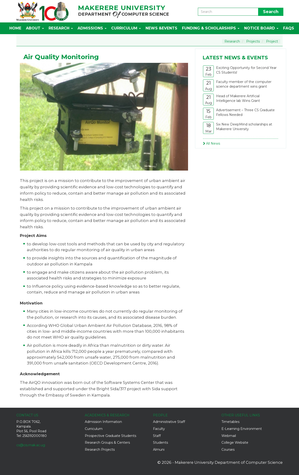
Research (61, 28)
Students (160, 442)
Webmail (228, 436)
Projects (253, 41)
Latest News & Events (235, 58)
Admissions (92, 28)
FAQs (288, 28)
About (35, 28)
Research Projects (100, 449)
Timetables (230, 422)
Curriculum (126, 28)
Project (272, 41)
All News (211, 143)
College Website (234, 442)
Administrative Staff (169, 422)
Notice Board (261, 28)
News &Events (161, 28)
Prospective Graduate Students (110, 436)
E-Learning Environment (241, 429)
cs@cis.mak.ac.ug (30, 445)
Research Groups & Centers (107, 442)
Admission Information (103, 422)
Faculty (159, 429)
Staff (157, 436)
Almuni (158, 449)
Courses (228, 449)
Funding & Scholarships (210, 28)
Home (15, 28)
